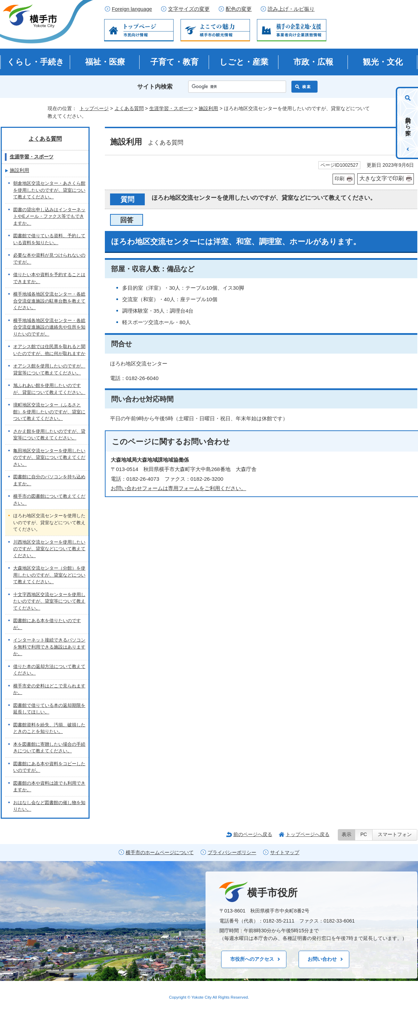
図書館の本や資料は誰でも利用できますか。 (49, 786)
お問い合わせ (322, 959)
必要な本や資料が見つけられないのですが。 (49, 259)
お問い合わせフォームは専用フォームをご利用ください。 (178, 488)
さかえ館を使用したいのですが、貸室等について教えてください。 (49, 435)
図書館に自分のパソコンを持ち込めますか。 (49, 480)
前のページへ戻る (252, 834)
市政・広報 (313, 61)
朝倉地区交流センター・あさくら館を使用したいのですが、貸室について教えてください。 (49, 190)
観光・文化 (383, 61)
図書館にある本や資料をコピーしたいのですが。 (49, 767)
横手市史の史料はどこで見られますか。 (49, 689)
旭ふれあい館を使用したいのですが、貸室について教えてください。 (49, 389)
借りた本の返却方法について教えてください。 (49, 670)
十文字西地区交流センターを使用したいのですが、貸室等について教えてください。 (49, 601)
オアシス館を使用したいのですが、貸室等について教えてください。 (49, 369)
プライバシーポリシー (232, 852)
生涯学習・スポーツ (171, 108)
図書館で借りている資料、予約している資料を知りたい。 (49, 239)
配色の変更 (239, 9)
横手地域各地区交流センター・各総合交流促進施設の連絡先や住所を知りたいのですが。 (49, 327)
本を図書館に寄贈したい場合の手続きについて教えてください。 (49, 748)
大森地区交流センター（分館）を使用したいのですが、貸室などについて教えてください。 (49, 574)
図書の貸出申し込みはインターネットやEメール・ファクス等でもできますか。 (49, 216)
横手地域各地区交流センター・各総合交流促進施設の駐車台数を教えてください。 (49, 300)
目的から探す (408, 123)
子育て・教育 (174, 61)
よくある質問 (129, 108)
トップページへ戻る (307, 834)
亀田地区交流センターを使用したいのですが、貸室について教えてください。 (49, 457)
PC (363, 834)
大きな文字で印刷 (381, 178)
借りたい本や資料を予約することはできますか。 (49, 278)
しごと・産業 (243, 61)
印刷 (339, 178)
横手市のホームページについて (160, 852)
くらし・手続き (35, 61)
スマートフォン (395, 834)
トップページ (94, 108)
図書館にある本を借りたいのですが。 (47, 624)
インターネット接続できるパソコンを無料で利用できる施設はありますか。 (49, 646)
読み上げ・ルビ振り (291, 9)
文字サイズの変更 (189, 9)
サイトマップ (284, 852)
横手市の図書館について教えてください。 (49, 500)
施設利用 (208, 108)
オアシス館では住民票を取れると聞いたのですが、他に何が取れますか (49, 350)
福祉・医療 (105, 61)
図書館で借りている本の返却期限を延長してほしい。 (49, 709)
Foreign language (132, 9)
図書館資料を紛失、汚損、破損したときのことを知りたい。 (49, 728)
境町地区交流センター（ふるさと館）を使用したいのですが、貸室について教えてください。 (49, 411)
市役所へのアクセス (252, 959)
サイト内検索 (155, 86)
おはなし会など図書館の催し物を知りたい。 (49, 806)
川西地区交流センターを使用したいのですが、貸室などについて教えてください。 (49, 548)
